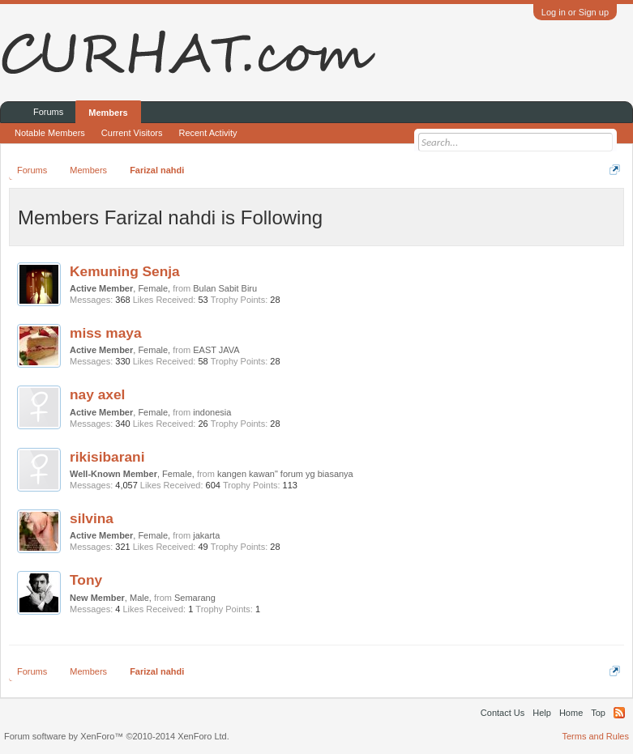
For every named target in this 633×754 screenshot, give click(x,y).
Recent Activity (207, 133)
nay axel (97, 394)
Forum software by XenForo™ (116, 736)
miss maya (106, 333)
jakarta (206, 535)
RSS (619, 712)
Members (107, 112)
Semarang (195, 598)
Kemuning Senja (125, 271)
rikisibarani (107, 457)
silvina (91, 518)
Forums (48, 112)
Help (541, 713)
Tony (86, 580)
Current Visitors (132, 133)
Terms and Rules (595, 736)
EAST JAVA (216, 350)
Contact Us (502, 713)
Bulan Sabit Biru (225, 288)
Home (571, 713)
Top (598, 713)
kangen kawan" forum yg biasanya (285, 474)
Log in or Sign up (575, 12)
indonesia (212, 412)
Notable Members (50, 133)
